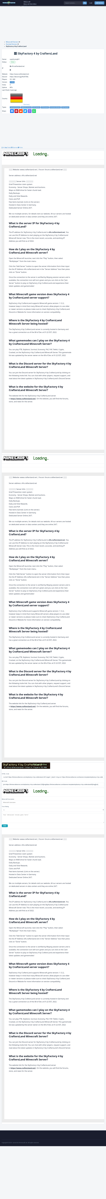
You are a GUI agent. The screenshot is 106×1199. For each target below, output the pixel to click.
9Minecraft (27, 2)
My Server (27, 6)
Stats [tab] (8, 147)
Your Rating (5, 857)
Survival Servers (11, 44)
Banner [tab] (14, 147)
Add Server (99, 3)
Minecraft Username (8, 850)
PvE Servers (65, 107)
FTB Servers (45, 107)
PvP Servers (36, 107)
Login (90, 3)
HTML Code (5, 825)
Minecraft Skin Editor (30, 4)
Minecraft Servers (12, 42)
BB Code (4, 832)
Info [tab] (3, 147)
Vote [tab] (20, 147)
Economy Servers (55, 107)
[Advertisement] (53, 24)
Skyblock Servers (26, 107)
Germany (20, 104)
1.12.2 (12, 82)
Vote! (4, 878)
